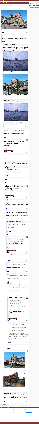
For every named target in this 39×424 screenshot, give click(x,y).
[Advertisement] (19, 418)
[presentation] (30, 410)
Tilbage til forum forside (3, 404)
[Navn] (19, 410)
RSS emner (27, 405)
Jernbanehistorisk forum (5, 2)
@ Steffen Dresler (14, 34)
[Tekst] (7, 411)
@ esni (16, 210)
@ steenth (20, 273)
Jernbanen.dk (2, 0)
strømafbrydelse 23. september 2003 (12, 169)
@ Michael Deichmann (19, 199)
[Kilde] (19, 409)
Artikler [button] (18, 0)
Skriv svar (3, 32)
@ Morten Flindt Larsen (15, 393)
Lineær (27, 404)
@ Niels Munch (16, 162)
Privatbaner (13, 0)
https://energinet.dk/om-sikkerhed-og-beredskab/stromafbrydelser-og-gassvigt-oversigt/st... (16, 267)
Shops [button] (21, 0)
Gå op (22, 405)
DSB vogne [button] (10, 0)
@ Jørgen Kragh (17, 262)
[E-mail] (19, 412)
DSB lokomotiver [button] (6, 0)
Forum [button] (16, 0)
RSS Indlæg (25, 405)
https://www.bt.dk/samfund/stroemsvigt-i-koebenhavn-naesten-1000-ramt (15, 256)
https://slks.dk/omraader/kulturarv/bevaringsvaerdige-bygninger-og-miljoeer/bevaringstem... (18, 397)
